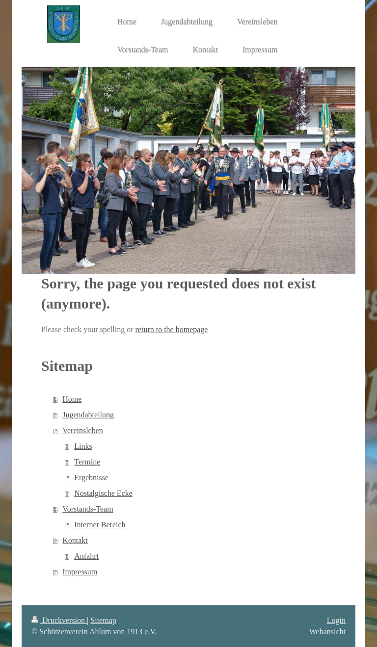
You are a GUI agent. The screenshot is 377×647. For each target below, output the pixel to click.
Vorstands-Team (87, 509)
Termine (87, 462)
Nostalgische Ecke (103, 493)
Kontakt (75, 540)
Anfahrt (86, 556)
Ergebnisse (91, 477)
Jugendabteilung (88, 415)
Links (83, 446)
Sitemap (103, 620)
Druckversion (59, 620)
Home (71, 399)
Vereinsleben (82, 430)
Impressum (79, 572)
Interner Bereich (99, 524)
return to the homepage (171, 329)
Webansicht (327, 631)
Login (336, 620)
